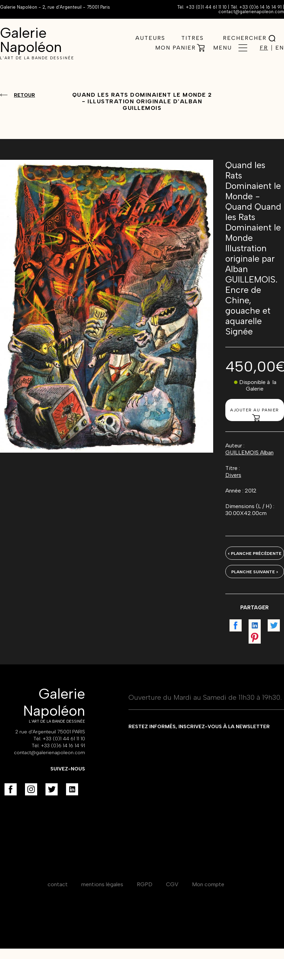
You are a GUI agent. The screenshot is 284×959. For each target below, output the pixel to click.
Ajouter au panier (254, 414)
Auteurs (150, 38)
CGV (172, 884)
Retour (24, 95)
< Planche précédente (255, 553)
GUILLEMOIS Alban (249, 452)
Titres (192, 38)
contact (58, 884)
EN (279, 48)
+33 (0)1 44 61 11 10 (206, 7)
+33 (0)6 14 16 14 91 (260, 7)
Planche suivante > (254, 571)
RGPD (144, 884)
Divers (233, 475)
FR (264, 48)
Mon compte (208, 884)
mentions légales (102, 884)
